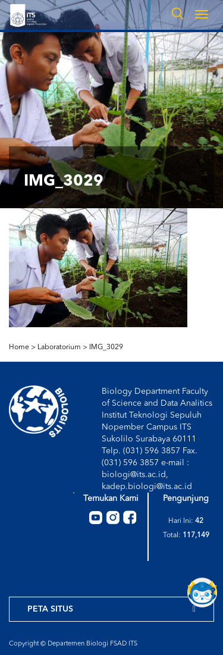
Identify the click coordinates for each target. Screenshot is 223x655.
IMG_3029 (106, 347)
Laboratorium (59, 347)
